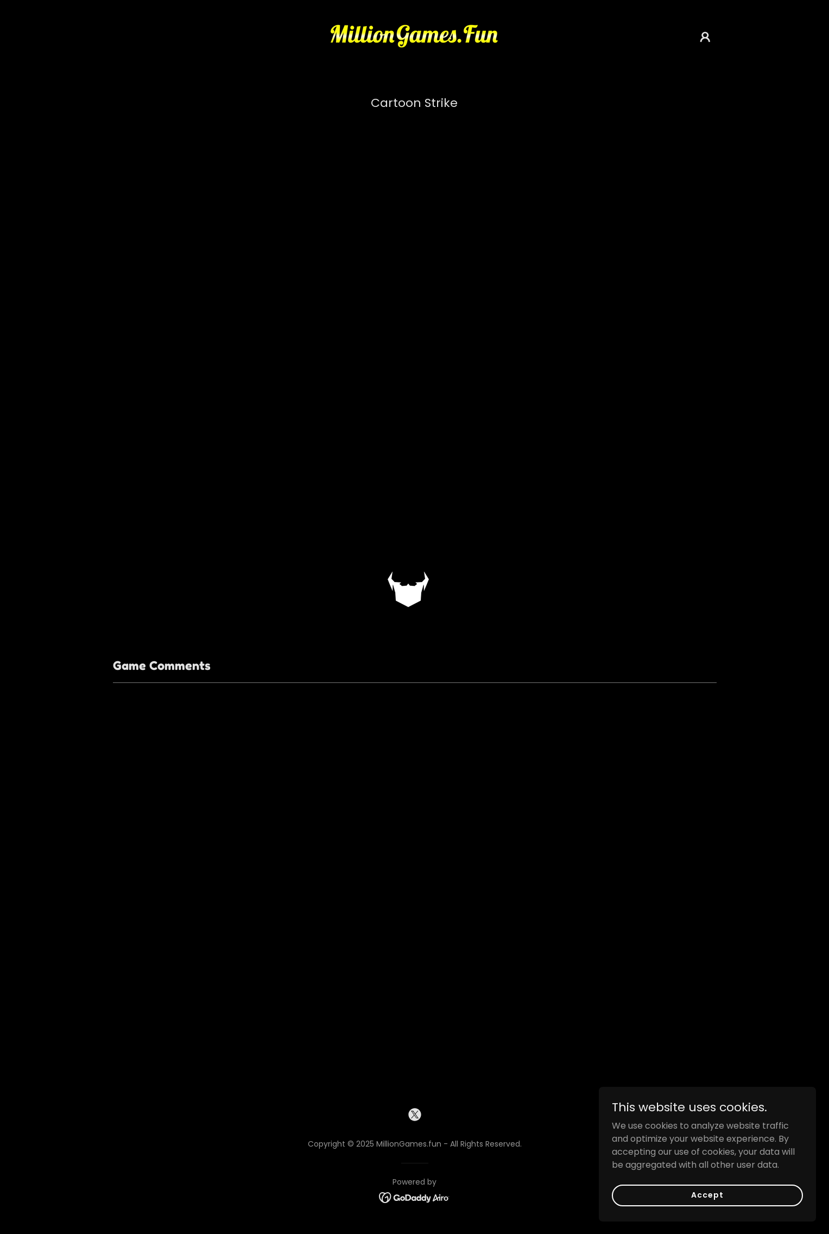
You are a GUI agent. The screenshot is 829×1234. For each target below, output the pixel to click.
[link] (414, 36)
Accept (707, 1194)
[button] (705, 37)
